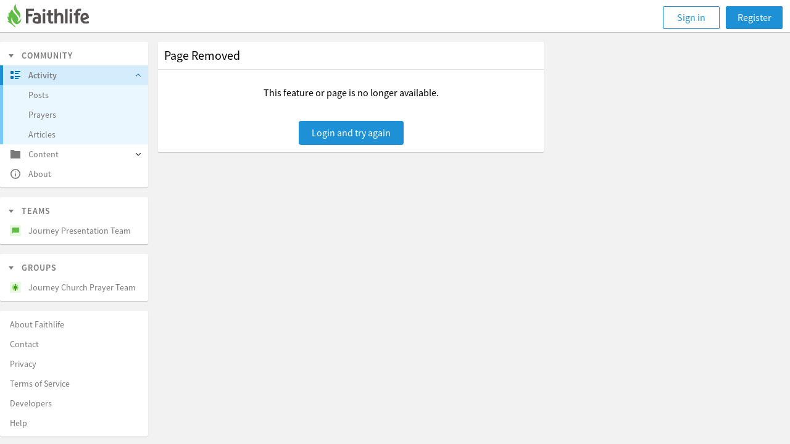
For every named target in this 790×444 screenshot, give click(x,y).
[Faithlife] (55, 17)
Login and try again (351, 132)
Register (754, 17)
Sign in (691, 17)
